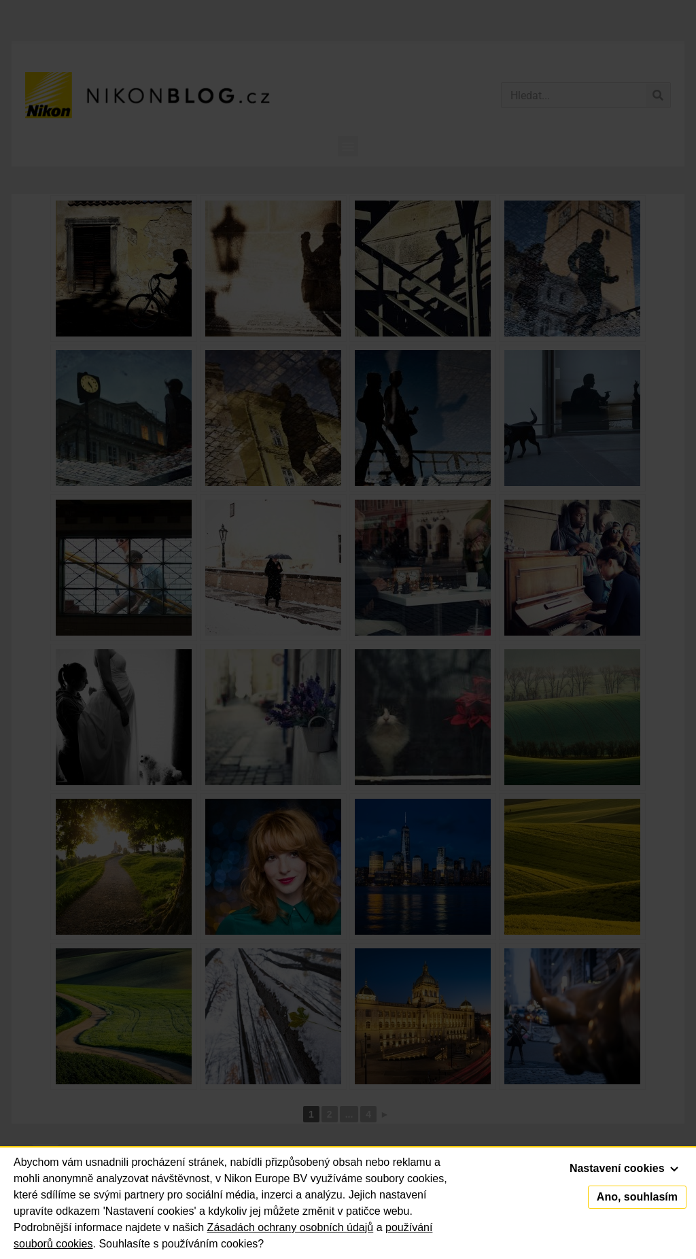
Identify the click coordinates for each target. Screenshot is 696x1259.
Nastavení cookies (624, 1168)
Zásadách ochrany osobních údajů (290, 1227)
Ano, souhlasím (637, 1197)
